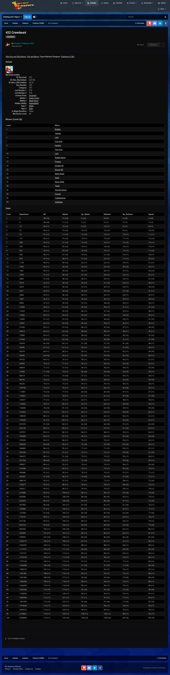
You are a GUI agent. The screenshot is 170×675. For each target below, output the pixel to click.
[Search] (135, 16)
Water (31, 106)
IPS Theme (8, 666)
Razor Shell (59, 182)
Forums (132, 6)
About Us (77, 6)
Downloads (147, 6)
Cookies (38, 669)
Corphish (32, 96)
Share (140, 45)
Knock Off (59, 170)
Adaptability (34, 103)
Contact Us (29, 669)
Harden (58, 133)
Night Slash (59, 174)
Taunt (57, 186)
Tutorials (118, 6)
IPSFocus (18, 666)
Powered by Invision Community (154, 668)
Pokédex (93, 6)
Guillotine (59, 202)
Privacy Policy (18, 669)
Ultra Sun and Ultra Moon (16, 57)
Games (106, 6)
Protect (58, 162)
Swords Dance (61, 190)
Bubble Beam (60, 158)
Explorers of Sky (67, 57)
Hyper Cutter (34, 98)
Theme (8, 669)
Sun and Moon (33, 57)
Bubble (58, 129)
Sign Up (27, 17)
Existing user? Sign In (12, 16)
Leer (56, 137)
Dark (31, 109)
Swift (57, 178)
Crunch (58, 194)
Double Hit (59, 166)
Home (65, 6)
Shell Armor (34, 101)
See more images (13, 75)
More (162, 6)
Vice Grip (58, 141)
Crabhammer (60, 198)
